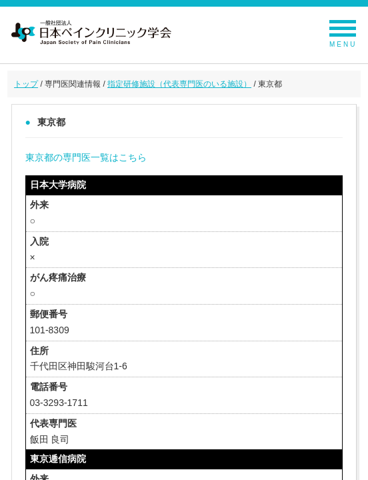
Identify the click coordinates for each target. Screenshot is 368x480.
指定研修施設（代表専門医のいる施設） (179, 84)
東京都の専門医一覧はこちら (86, 157)
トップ (26, 84)
